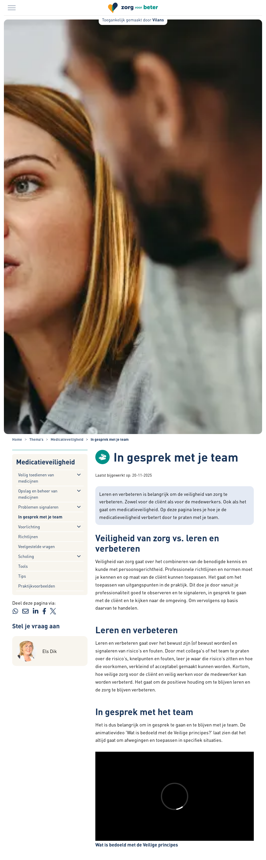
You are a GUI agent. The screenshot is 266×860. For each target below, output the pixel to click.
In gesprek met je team (40, 516)
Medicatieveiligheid (45, 462)
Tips (22, 576)
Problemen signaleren (38, 507)
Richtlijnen (28, 536)
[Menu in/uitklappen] (11, 8)
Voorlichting (29, 526)
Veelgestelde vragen (36, 546)
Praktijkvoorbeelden (36, 586)
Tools (23, 566)
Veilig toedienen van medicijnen (36, 478)
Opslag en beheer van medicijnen (37, 494)
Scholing (26, 556)
